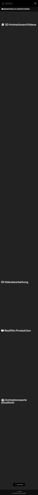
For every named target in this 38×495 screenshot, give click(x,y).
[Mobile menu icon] (35, 3)
